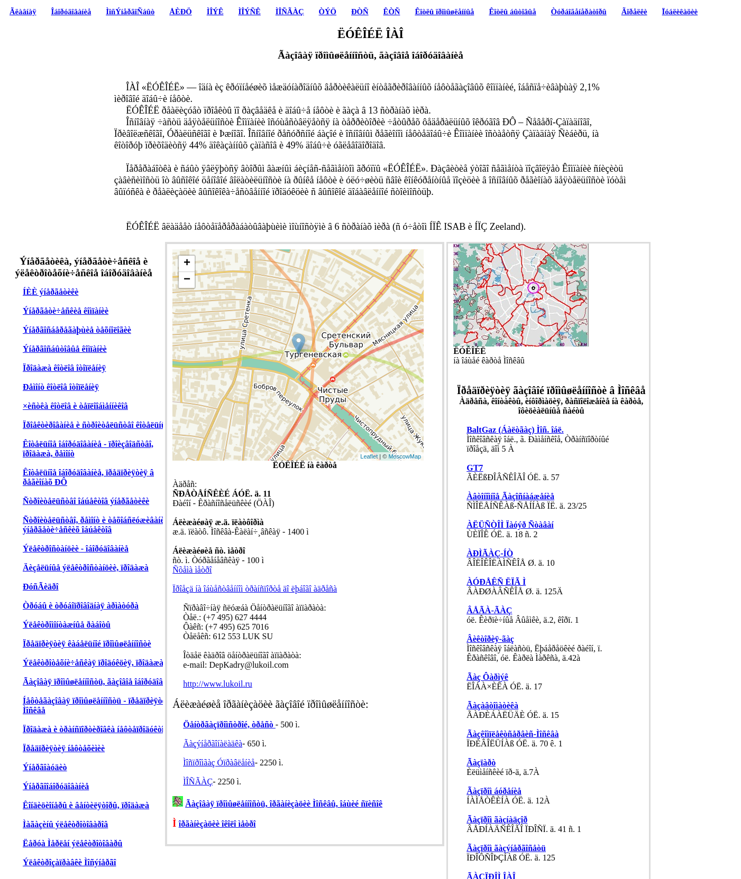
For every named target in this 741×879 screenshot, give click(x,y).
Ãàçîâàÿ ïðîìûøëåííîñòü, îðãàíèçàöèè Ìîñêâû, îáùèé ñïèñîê (283, 803)
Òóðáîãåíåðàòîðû (579, 11)
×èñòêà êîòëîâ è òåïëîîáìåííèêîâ (75, 405)
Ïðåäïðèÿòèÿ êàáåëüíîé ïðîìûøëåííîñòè (87, 643)
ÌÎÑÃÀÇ (290, 11)
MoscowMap (404, 456)
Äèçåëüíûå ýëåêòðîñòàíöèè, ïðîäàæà (86, 567)
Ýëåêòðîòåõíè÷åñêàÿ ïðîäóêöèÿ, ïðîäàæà (93, 662)
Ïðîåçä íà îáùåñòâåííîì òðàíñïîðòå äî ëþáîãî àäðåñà (254, 588)
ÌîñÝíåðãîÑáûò (130, 11)
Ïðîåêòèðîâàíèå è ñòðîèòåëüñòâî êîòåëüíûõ (96, 424)
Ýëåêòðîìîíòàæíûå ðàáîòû (67, 624)
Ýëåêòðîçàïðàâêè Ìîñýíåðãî (69, 862)
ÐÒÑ (360, 11)
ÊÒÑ (391, 11)
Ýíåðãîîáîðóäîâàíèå (56, 786)
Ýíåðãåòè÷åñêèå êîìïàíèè (65, 310)
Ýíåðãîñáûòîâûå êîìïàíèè (65, 348)
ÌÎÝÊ (215, 11)
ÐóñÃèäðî (41, 586)
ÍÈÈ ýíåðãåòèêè (50, 291)
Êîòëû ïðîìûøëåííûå (444, 11)
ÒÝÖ (327, 11)
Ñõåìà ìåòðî (192, 569)
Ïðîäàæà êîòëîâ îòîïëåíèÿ (64, 367)
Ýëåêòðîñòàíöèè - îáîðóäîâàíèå (76, 548)
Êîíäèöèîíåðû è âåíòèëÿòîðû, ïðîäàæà (86, 805)
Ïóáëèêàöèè (680, 11)
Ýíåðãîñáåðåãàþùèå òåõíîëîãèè (77, 329)
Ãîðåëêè (634, 11)
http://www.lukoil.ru (217, 683)
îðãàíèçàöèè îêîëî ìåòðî (217, 823)
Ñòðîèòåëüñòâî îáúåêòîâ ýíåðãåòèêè (86, 501)
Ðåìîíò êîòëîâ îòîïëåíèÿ (61, 386)
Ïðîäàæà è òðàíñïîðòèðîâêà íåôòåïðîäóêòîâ (95, 729)
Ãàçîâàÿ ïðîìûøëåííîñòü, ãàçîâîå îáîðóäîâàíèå (100, 681)
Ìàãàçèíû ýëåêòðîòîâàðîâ (65, 824)
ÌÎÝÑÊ (249, 11)
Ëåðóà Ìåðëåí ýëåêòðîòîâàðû (72, 843)
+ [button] (187, 264)
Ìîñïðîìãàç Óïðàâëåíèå (218, 762)
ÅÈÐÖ (180, 11)
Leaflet (369, 456)
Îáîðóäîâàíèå (71, 11)
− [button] (187, 280)
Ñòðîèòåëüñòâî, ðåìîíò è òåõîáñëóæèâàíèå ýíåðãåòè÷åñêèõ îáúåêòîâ (96, 525)
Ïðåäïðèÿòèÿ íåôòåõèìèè (64, 748)
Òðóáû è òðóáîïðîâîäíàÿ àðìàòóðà (81, 605)
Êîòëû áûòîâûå (512, 11)
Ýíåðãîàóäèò (45, 767)
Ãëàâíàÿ (23, 11)
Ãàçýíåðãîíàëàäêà (212, 743)
